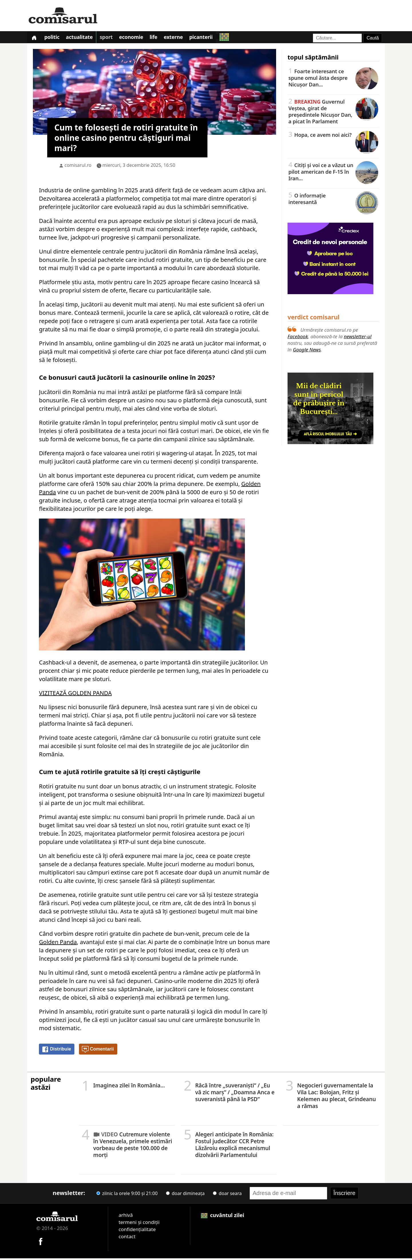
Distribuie (56, 1050)
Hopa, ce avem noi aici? (333, 136)
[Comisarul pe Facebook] (40, 1242)
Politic (54, 38)
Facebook (298, 338)
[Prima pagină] (35, 38)
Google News (307, 351)
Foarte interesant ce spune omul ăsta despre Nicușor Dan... (333, 79)
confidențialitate (137, 1230)
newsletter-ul (358, 338)
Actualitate (84, 38)
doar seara (227, 1195)
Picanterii (214, 38)
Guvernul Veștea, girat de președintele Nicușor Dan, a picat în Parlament (333, 112)
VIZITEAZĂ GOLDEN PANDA (75, 694)
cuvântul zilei (222, 1216)
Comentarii (98, 1050)
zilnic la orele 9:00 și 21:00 (127, 1195)
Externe (184, 38)
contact (126, 1238)
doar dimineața (185, 1195)
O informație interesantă (333, 200)
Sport (112, 38)
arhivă (125, 1216)
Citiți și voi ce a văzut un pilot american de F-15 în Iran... (333, 173)
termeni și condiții (138, 1223)
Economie (138, 38)
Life (163, 38)
